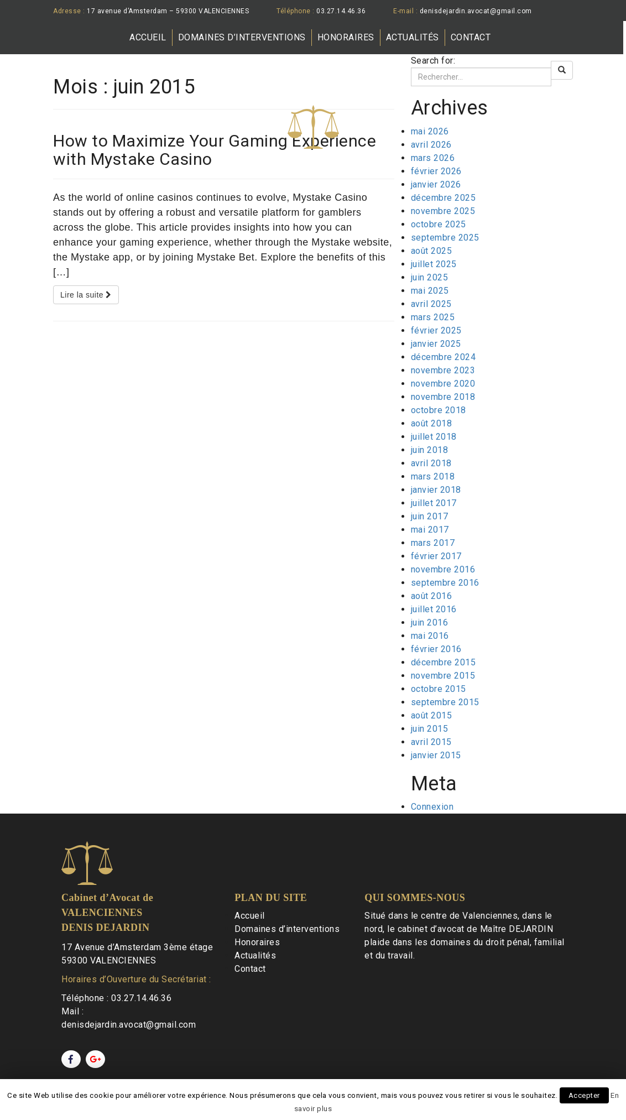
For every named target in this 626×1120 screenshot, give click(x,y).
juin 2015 (429, 728)
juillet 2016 (434, 609)
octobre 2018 (438, 410)
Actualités (412, 37)
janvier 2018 (436, 490)
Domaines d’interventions (242, 37)
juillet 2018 (434, 436)
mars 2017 (433, 543)
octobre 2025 (438, 224)
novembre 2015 (443, 675)
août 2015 (431, 715)
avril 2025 (431, 304)
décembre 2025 (443, 197)
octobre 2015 (438, 689)
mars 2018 (433, 476)
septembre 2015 (445, 702)
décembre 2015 (443, 662)
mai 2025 (430, 290)
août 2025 (431, 251)
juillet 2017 (434, 503)
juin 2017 (429, 516)
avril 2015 (431, 742)
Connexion (432, 806)
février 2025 (436, 330)
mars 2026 (433, 158)
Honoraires (345, 37)
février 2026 (436, 171)
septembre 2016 (445, 582)
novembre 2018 (443, 397)
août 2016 (431, 596)
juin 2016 (429, 622)
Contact (471, 37)
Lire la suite (86, 294)
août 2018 (431, 423)
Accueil (147, 37)
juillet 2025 (434, 264)
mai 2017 (430, 529)
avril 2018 (431, 463)
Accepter (584, 1095)
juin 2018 (429, 450)
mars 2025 (433, 317)
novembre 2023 (443, 370)
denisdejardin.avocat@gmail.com (476, 11)
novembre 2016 (443, 569)
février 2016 (436, 649)
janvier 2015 (436, 755)
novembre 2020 (443, 383)
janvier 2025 (436, 343)
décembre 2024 (443, 357)
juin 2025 (429, 277)
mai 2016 (430, 636)
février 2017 (436, 556)
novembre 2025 (443, 211)
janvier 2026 (436, 184)
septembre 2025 (445, 237)
